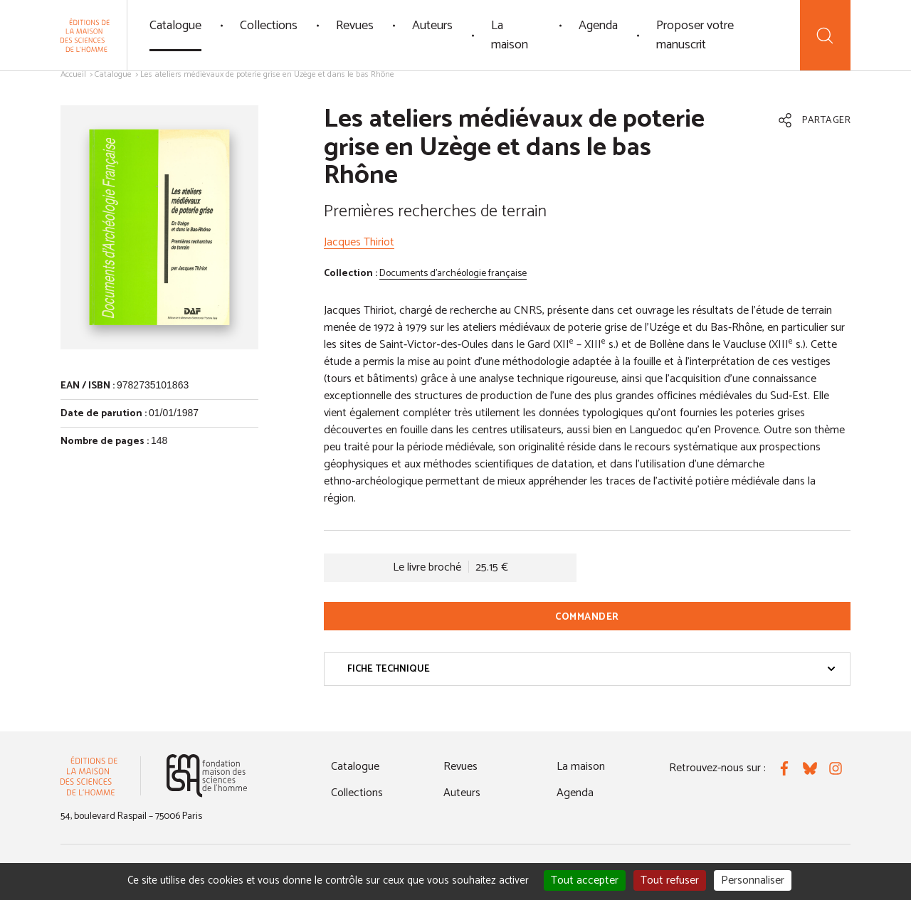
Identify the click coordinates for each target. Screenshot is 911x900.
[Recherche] (825, 35)
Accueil (73, 74)
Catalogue (175, 25)
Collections (268, 25)
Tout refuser (670, 880)
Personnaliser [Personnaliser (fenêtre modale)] (752, 880)
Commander (587, 617)
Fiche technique (591, 669)
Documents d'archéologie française (453, 273)
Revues (355, 25)
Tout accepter (584, 880)
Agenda (598, 25)
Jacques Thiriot (359, 242)
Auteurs (432, 25)
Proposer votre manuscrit (695, 35)
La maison (509, 35)
